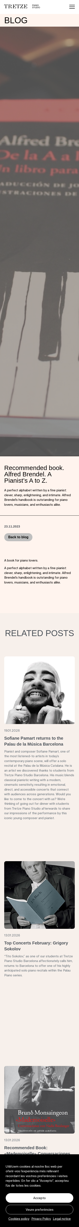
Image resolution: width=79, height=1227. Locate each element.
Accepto (39, 1198)
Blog (16, 20)
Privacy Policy (41, 1218)
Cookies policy (18, 1218)
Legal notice (62, 1218)
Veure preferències (40, 1209)
